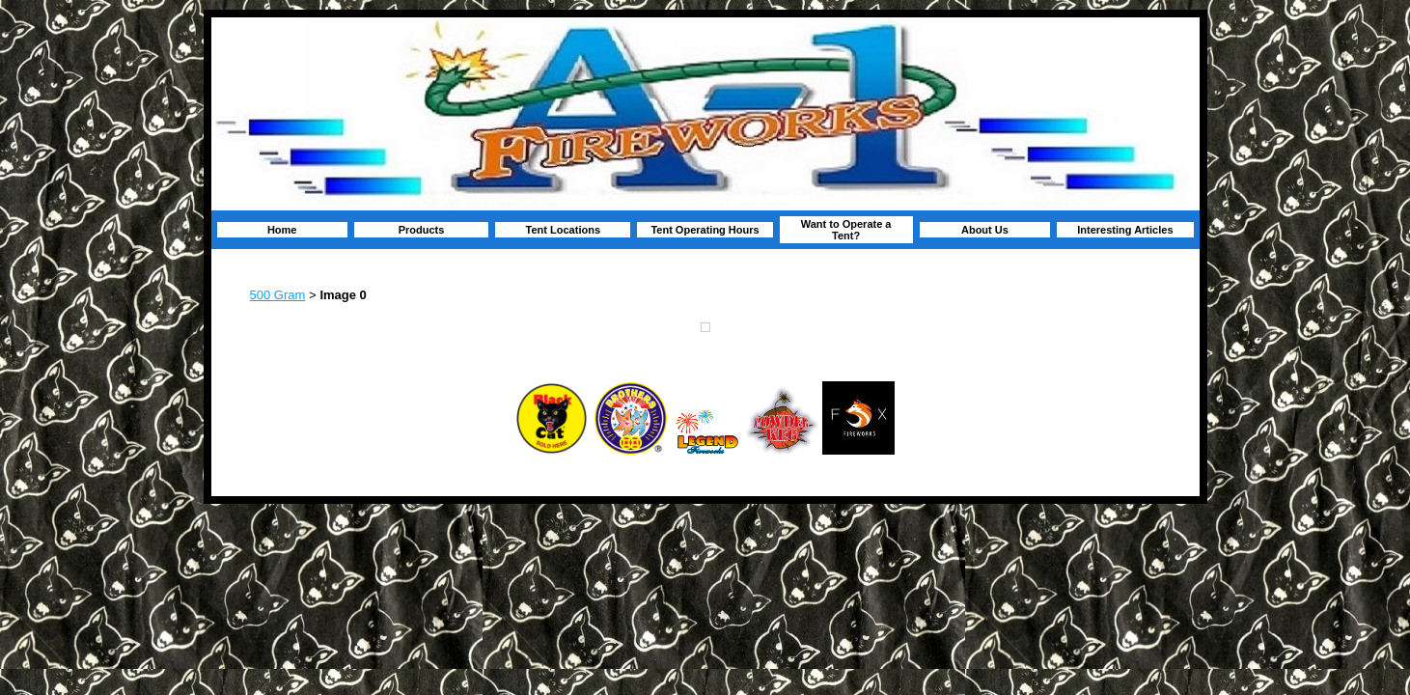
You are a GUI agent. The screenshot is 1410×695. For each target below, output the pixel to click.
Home (282, 230)
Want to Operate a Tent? (846, 229)
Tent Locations (563, 230)
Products (422, 230)
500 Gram (278, 295)
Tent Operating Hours (704, 230)
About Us (985, 230)
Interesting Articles (1125, 230)
